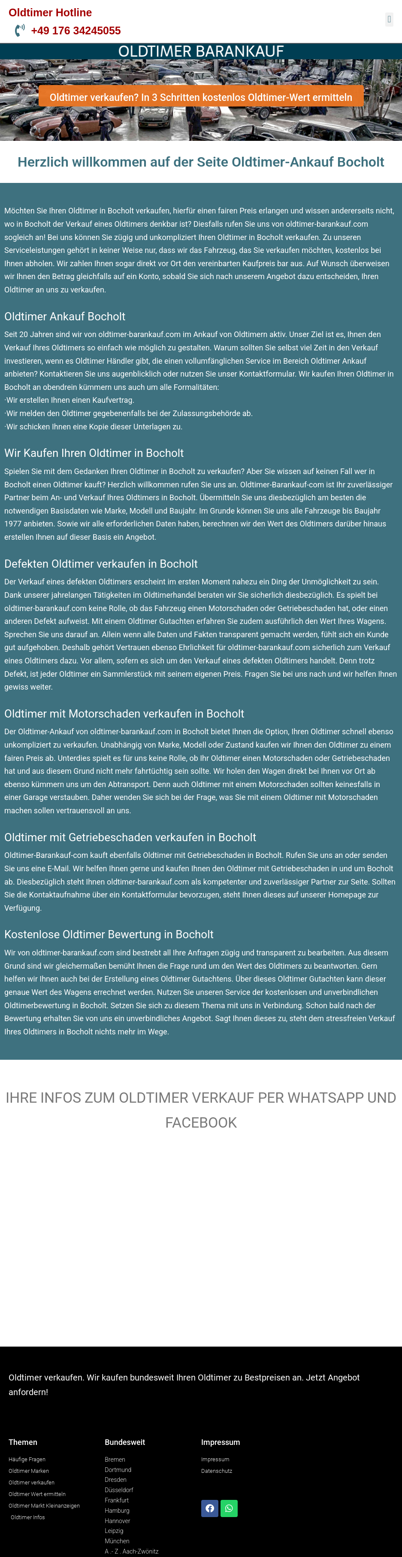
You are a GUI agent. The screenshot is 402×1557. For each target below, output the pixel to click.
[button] (389, 19)
